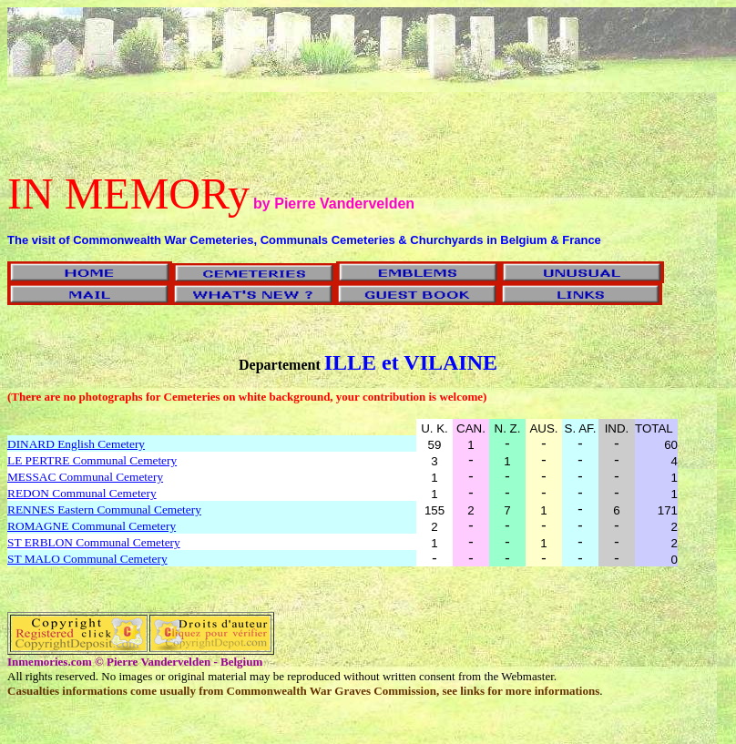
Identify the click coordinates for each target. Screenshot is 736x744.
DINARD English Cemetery (76, 444)
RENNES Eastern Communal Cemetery (104, 509)
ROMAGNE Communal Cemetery (91, 526)
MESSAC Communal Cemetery (85, 477)
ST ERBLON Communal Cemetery (93, 542)
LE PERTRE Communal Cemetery (92, 460)
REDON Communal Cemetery (82, 493)
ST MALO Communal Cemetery (87, 559)
